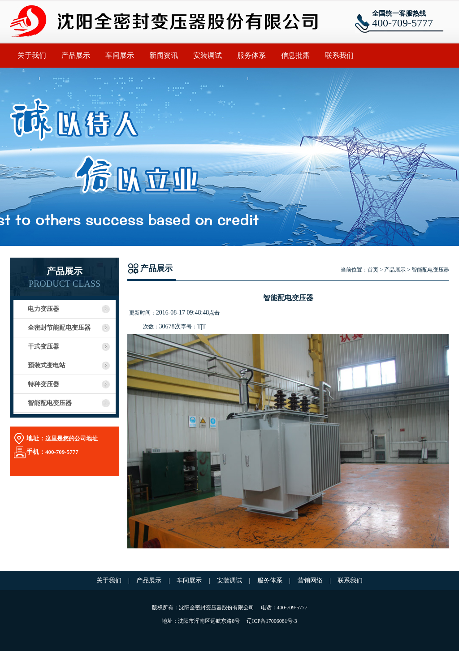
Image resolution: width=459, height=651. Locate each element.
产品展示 (75, 55)
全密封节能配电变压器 (59, 327)
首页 (373, 270)
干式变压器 (43, 346)
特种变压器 (43, 384)
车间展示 (119, 55)
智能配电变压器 (50, 403)
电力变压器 (43, 309)
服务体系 (251, 55)
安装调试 (207, 55)
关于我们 (31, 55)
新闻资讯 (163, 55)
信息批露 (295, 55)
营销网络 (311, 580)
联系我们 (339, 55)
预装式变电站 (46, 365)
